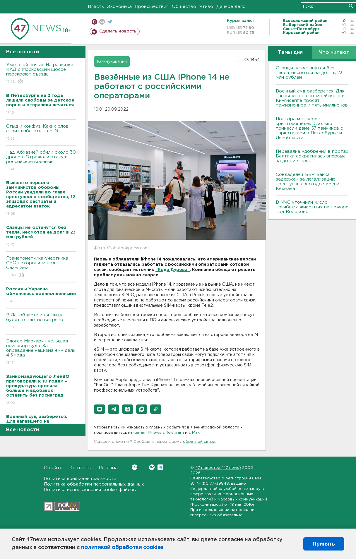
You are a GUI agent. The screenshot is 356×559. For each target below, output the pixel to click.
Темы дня (290, 52)
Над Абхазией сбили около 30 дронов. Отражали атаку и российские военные (41, 161)
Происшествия (152, 6)
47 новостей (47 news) (218, 467)
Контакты (80, 468)
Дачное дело (231, 6)
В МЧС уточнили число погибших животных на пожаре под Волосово (312, 207)
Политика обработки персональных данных (94, 484)
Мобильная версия (94, 22)
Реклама (108, 468)
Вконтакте (134, 467)
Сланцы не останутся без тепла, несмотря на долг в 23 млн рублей (309, 72)
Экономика (119, 6)
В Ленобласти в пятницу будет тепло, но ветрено (41, 321)
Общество (184, 6)
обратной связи (199, 441)
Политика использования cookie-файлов (90, 490)
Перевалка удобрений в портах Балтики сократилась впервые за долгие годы (312, 156)
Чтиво (206, 6)
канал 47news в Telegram (159, 432)
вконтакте (102, 22)
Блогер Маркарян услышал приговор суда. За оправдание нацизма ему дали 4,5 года (41, 352)
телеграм (109, 22)
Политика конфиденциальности (80, 479)
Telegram (160, 467)
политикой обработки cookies (122, 547)
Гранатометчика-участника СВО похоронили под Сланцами (41, 267)
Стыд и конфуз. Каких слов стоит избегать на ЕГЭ (41, 132)
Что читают (334, 52)
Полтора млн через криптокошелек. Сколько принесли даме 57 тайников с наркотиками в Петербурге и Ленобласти (309, 128)
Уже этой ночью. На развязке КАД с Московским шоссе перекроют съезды (41, 73)
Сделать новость (117, 31)
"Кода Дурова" (172, 270)
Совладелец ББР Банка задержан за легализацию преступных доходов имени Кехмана (307, 182)
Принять (324, 544)
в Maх (194, 432)
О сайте (53, 468)
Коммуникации (112, 62)
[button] (99, 409)
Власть (96, 6)
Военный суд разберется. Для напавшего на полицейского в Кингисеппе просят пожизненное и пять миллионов (312, 98)
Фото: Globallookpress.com (121, 248)
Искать (351, 6)
